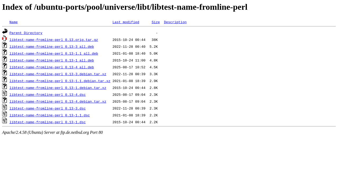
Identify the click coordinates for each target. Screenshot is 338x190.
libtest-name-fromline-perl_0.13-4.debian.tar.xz (58, 101)
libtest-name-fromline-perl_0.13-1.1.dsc (50, 115)
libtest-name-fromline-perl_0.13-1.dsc (48, 122)
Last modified (125, 22)
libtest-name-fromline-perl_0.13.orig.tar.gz (54, 39)
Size (156, 22)
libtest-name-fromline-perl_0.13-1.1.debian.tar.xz (60, 80)
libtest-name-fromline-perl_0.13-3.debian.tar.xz (58, 74)
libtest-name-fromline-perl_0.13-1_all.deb (52, 60)
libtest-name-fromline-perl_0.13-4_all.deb (52, 67)
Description (175, 22)
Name (14, 22)
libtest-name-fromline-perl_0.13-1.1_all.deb (54, 53)
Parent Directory (26, 32)
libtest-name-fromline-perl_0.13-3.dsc (48, 108)
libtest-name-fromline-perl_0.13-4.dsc (48, 94)
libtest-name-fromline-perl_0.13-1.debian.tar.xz (58, 87)
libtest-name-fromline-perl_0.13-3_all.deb (52, 46)
